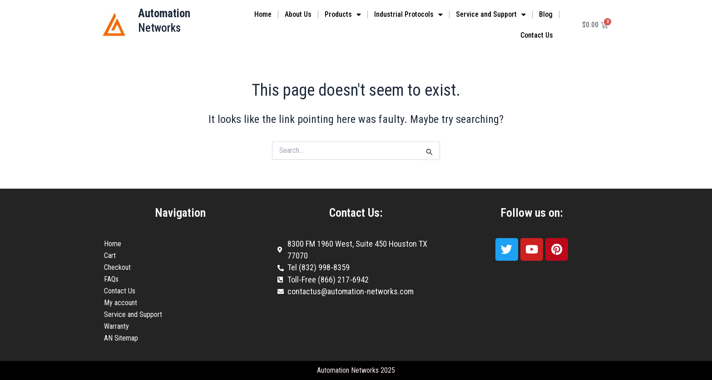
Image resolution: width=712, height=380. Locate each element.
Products (343, 14)
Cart (110, 255)
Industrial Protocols (408, 14)
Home (263, 14)
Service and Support (491, 14)
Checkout (117, 267)
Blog (546, 14)
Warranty (116, 326)
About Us (298, 14)
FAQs (111, 279)
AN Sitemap (121, 338)
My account (120, 302)
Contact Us (536, 35)
